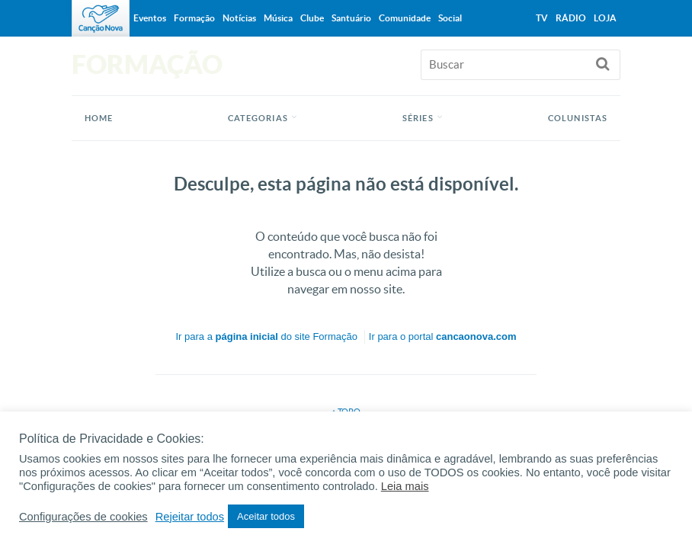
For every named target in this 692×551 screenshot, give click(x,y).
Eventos (149, 18)
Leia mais (405, 486)
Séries (418, 118)
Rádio (571, 18)
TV (542, 18)
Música (278, 18)
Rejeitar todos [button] (189, 517)
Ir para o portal (443, 336)
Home (99, 118)
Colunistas (577, 118)
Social (450, 18)
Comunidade (405, 18)
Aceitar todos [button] (266, 516)
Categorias (258, 118)
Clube (312, 18)
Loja (605, 18)
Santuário (351, 18)
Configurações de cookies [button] (83, 517)
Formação (194, 18)
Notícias (239, 18)
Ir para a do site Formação (266, 336)
